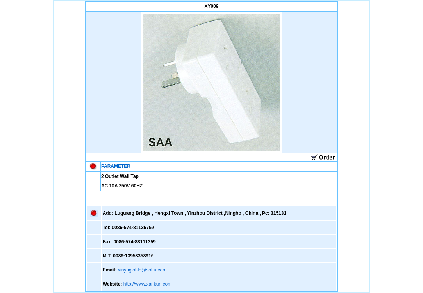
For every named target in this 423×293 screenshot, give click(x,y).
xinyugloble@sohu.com (142, 270)
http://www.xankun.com (147, 284)
